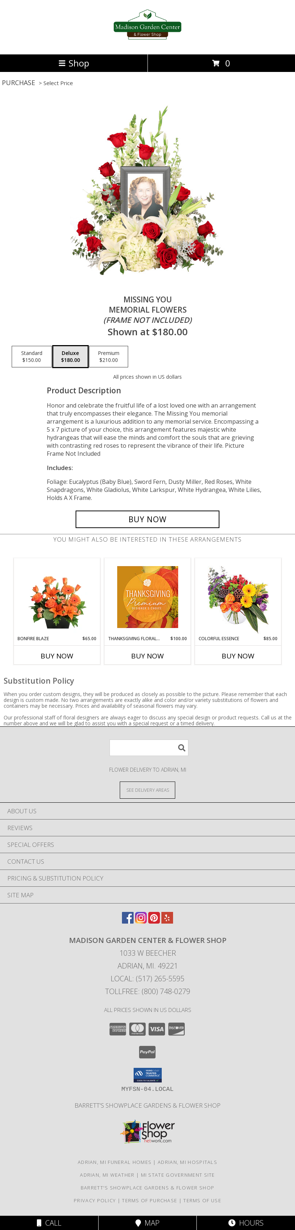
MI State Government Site (178, 1175)
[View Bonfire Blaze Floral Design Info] (57, 597)
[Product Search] (149, 748)
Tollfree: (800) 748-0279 (147, 991)
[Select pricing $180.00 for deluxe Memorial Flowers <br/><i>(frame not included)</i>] (70, 356)
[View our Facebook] (128, 921)
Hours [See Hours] (246, 1223)
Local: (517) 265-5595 (147, 978)
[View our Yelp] (167, 921)
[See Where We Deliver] (147, 789)
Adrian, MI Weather (107, 1175)
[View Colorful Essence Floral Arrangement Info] (238, 597)
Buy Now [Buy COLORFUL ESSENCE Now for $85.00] (238, 656)
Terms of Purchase (149, 1200)
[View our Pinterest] (154, 921)
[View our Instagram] (141, 921)
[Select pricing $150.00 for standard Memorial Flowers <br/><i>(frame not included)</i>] (31, 356)
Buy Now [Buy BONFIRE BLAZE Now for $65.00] (57, 656)
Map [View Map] (147, 1223)
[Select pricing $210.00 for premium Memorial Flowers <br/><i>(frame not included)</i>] (108, 356)
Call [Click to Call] (49, 1223)
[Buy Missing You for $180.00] (147, 519)
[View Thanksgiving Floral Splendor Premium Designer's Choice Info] (147, 597)
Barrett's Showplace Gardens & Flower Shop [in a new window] (147, 1105)
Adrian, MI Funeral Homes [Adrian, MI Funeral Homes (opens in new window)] (115, 1162)
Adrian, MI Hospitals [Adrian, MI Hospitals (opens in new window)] (187, 1162)
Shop (73, 63)
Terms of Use (202, 1200)
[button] (148, 1075)
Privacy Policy (95, 1200)
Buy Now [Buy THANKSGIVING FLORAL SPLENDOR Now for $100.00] (147, 656)
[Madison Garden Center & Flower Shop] (148, 43)
